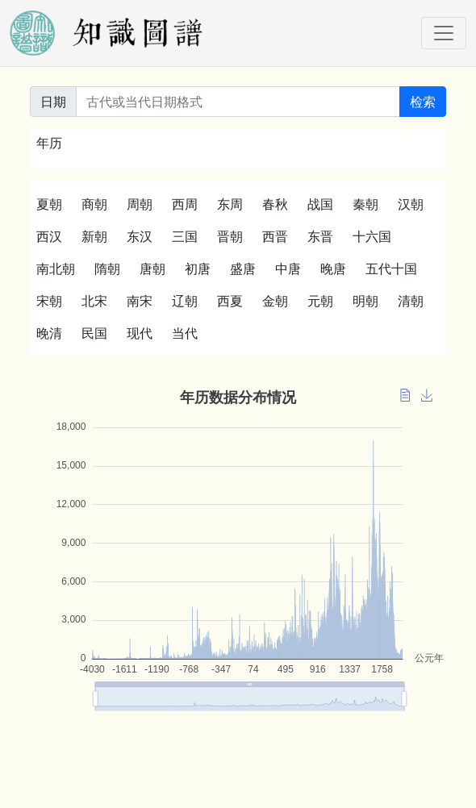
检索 (423, 101)
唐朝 (152, 268)
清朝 (411, 301)
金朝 (275, 301)
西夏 (230, 301)
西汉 (49, 236)
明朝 (365, 301)
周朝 (139, 204)
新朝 (94, 236)
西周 (185, 204)
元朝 (320, 301)
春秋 (275, 204)
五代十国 (391, 268)
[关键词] (238, 101)
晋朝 (230, 236)
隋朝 (107, 268)
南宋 (139, 301)
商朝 (94, 204)
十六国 (372, 236)
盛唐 (243, 268)
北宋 (94, 301)
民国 (94, 333)
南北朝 (55, 268)
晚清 (49, 333)
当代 (185, 333)
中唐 (288, 268)
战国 (320, 204)
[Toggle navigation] (443, 33)
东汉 (139, 236)
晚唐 (333, 268)
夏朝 (49, 204)
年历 (49, 143)
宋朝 (49, 301)
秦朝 (365, 204)
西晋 (275, 236)
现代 (139, 333)
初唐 (198, 268)
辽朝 (185, 301)
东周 (230, 204)
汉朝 (411, 204)
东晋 (320, 236)
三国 (185, 236)
